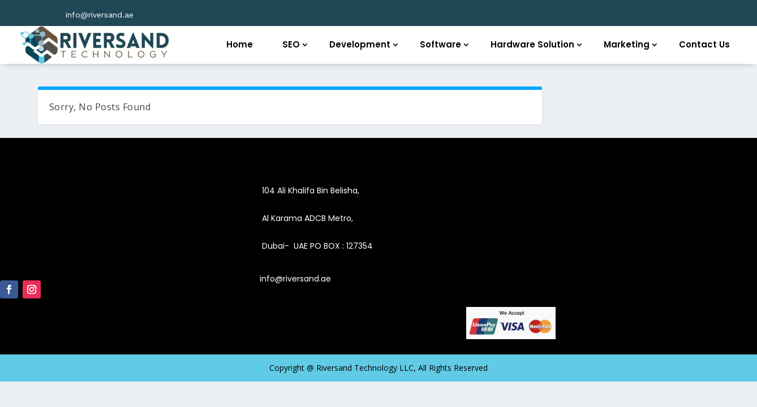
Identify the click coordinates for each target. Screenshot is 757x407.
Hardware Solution (532, 44)
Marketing (627, 44)
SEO (291, 44)
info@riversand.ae (100, 14)
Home (239, 44)
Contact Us (704, 44)
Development (359, 44)
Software (440, 44)
